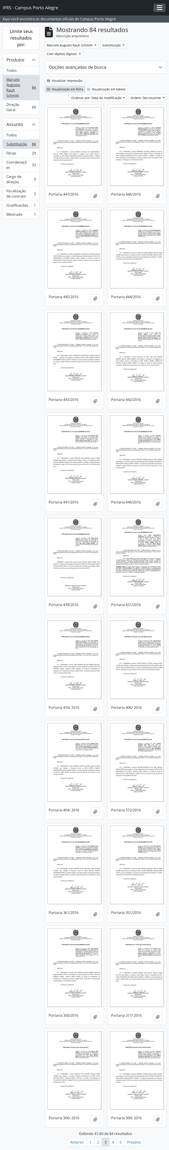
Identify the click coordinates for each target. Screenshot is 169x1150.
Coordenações (21, 165)
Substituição (21, 145)
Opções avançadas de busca (77, 67)
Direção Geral (21, 107)
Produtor (15, 60)
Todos (11, 70)
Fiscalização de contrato (21, 194)
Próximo (134, 1142)
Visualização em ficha (65, 89)
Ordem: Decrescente (146, 98)
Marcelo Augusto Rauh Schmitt (21, 87)
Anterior (77, 1142)
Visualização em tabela (106, 89)
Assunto (14, 124)
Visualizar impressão (64, 80)
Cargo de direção (21, 179)
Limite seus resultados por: (21, 38)
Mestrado (21, 215)
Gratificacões (21, 206)
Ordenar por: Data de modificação (96, 98)
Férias (21, 154)
